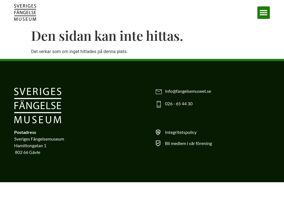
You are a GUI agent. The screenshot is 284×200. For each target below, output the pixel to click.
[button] (263, 12)
